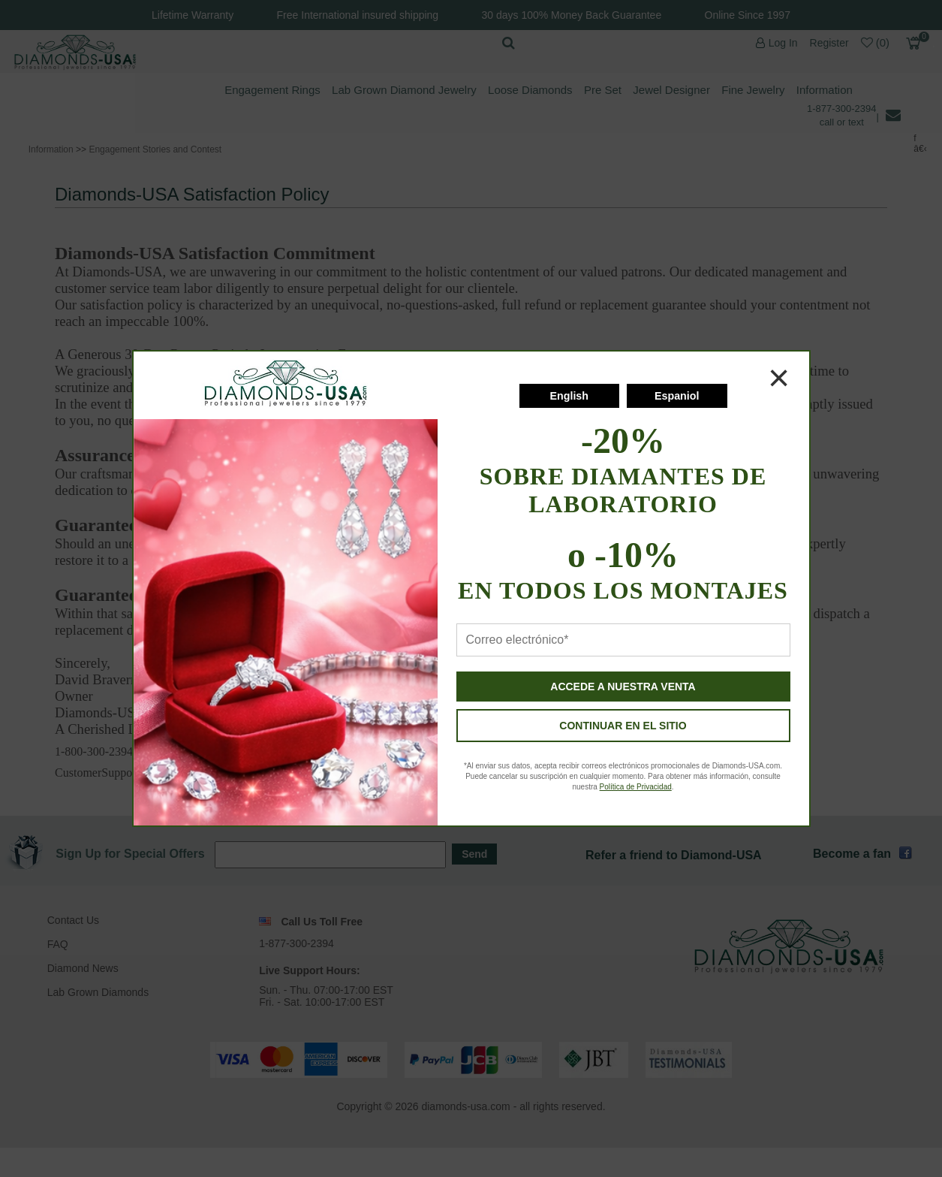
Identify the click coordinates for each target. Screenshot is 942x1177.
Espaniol (677, 396)
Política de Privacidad (636, 787)
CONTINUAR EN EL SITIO (622, 726)
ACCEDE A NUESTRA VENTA (622, 687)
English (568, 396)
